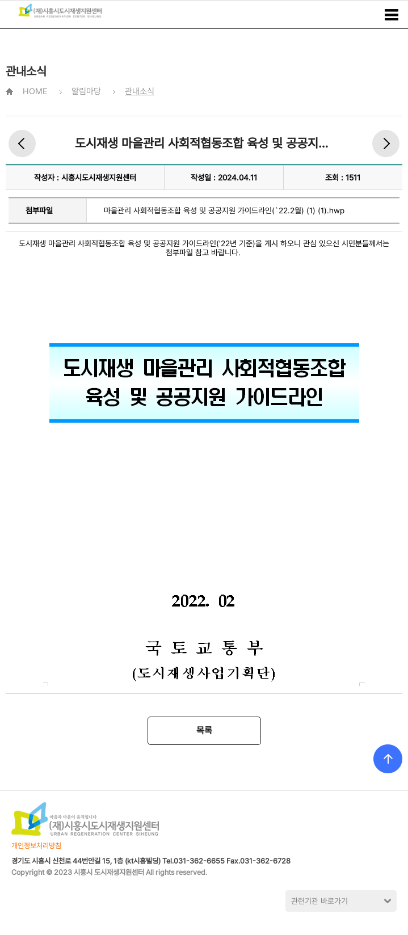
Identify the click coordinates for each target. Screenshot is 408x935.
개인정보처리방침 (36, 845)
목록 (204, 730)
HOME (35, 91)
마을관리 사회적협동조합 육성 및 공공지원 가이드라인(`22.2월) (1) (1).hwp (224, 210)
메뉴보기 (391, 15)
